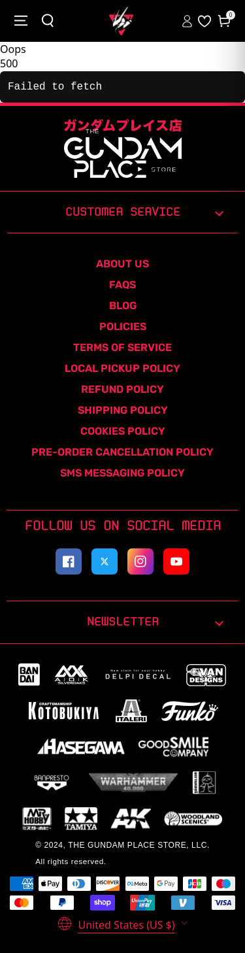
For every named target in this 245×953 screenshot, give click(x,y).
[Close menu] (21, 21)
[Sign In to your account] (188, 20)
